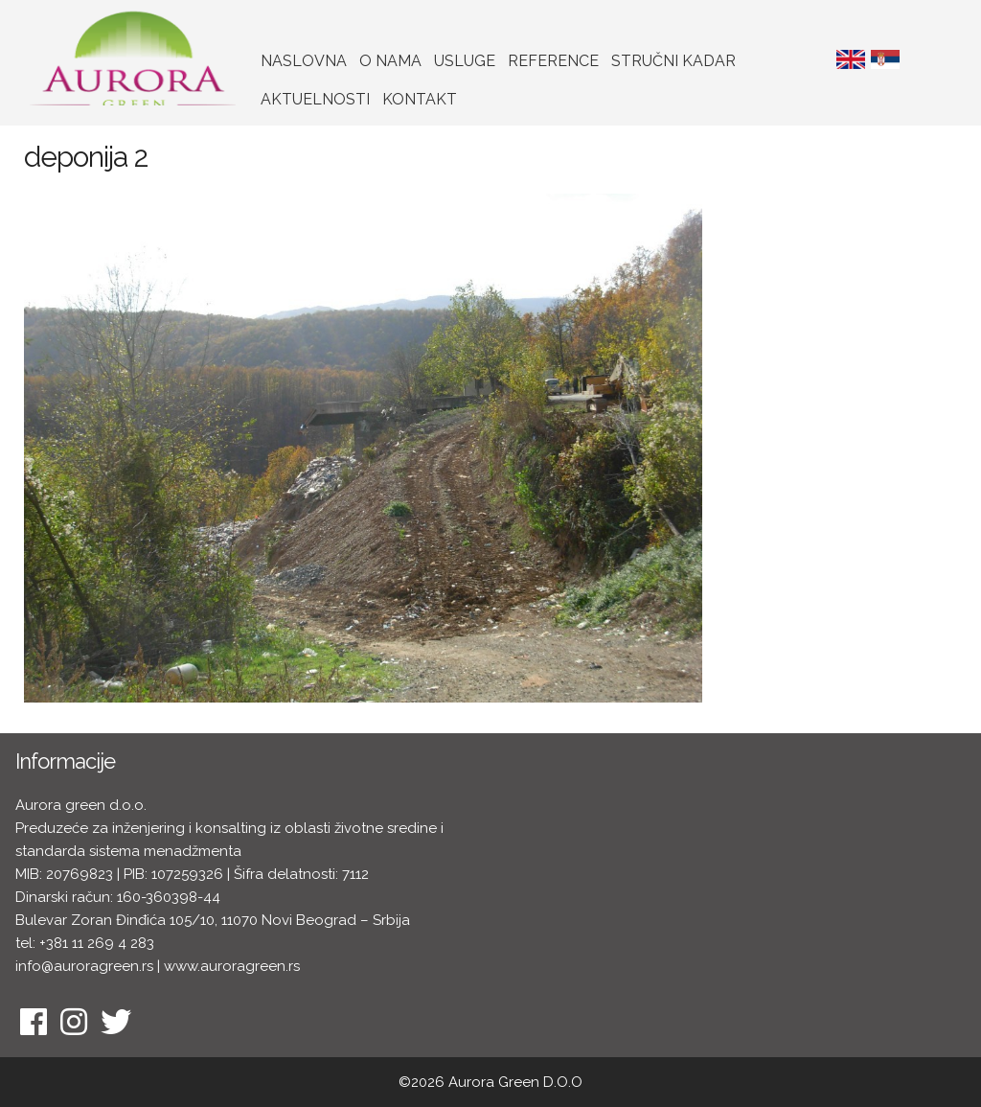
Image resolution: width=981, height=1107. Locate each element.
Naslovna (304, 61)
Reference (553, 61)
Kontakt (419, 99)
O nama (390, 61)
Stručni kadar (673, 61)
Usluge (464, 61)
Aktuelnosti (315, 99)
